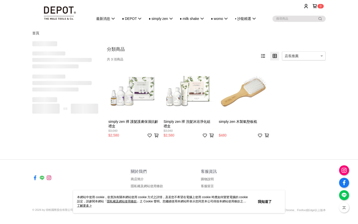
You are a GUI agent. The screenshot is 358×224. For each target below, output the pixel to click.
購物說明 (207, 179)
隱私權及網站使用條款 (147, 186)
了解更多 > (84, 205)
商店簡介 (137, 179)
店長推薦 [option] (292, 56)
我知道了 (265, 202)
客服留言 (207, 186)
